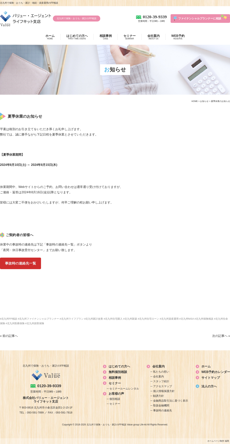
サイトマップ (210, 377)
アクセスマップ (162, 386)
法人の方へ (209, 386)
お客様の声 (116, 393)
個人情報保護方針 (164, 391)
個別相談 (114, 398)
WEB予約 (178, 37)
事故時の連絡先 (162, 410)
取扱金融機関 (161, 405)
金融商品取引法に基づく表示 (170, 400)
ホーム (50, 37)
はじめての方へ (77, 37)
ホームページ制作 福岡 (218, 441)
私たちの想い (161, 371)
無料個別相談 (118, 372)
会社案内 (153, 37)
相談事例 (105, 37)
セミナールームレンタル (124, 388)
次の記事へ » (221, 335)
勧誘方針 (158, 395)
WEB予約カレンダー (215, 372)
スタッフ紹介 (161, 381)
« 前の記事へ (9, 335)
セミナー (129, 37)
